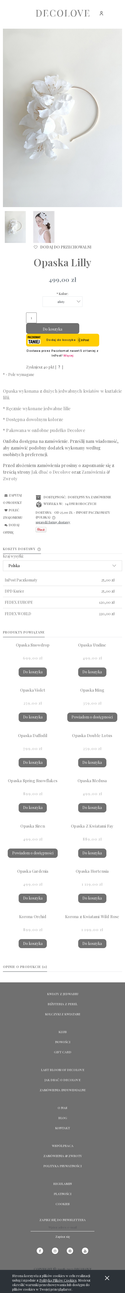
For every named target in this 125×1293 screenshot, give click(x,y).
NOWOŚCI (62, 1042)
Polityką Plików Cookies (58, 1280)
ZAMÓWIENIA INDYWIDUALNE (63, 1090)
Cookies (63, 1204)
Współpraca (62, 1146)
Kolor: (62, 294)
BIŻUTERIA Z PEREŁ (62, 1004)
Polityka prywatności (62, 1166)
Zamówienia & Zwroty (62, 1156)
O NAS (62, 1108)
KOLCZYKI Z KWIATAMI (62, 1014)
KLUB (63, 1032)
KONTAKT (62, 1128)
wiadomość (106, 441)
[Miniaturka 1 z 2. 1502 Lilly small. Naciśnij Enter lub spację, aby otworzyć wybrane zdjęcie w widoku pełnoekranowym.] (15, 227)
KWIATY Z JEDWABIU (62, 994)
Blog (62, 1118)
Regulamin (62, 1183)
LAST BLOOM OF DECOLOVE (62, 1070)
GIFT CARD (62, 1052)
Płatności (62, 1194)
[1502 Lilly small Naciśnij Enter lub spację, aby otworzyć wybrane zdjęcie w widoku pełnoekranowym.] (62, 118)
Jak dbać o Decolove (62, 1080)
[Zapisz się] (62, 1236)
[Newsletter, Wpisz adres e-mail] (62, 1227)
